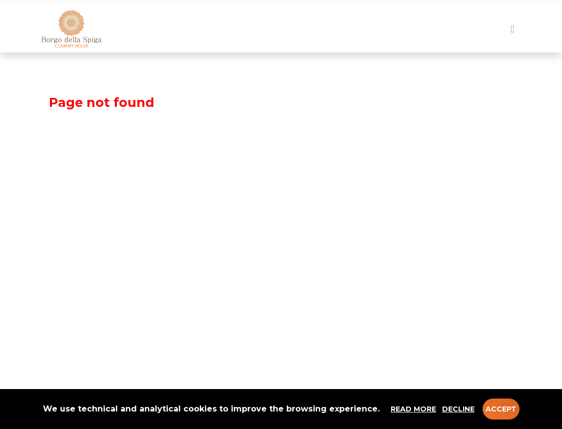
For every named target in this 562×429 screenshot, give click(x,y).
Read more (413, 409)
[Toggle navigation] (512, 28)
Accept (501, 409)
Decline (458, 409)
